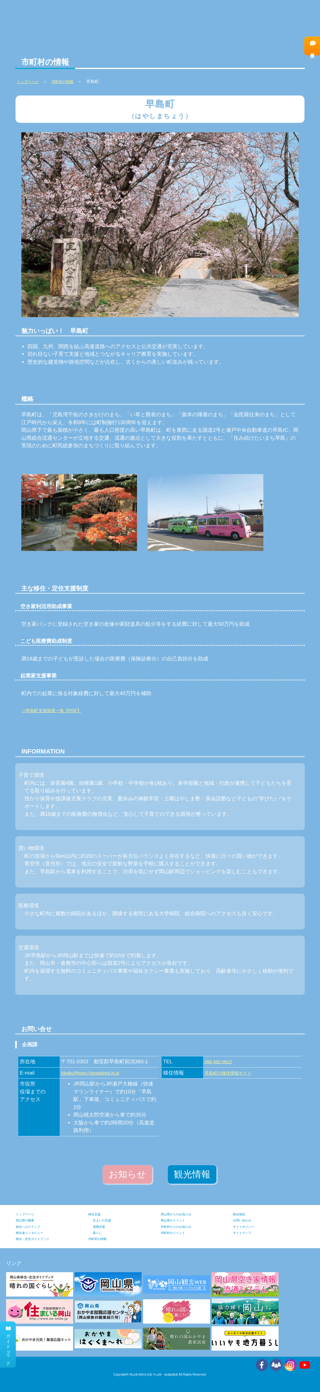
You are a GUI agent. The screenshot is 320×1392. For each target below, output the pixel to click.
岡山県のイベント (178, 1220)
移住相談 (311, 46)
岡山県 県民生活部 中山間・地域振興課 (154, 1374)
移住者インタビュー (287, 18)
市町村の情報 (135, 19)
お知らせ (127, 1174)
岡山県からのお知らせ (182, 1214)
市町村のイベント (178, 1232)
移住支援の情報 (188, 19)
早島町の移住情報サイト (233, 1073)
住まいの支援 (105, 1220)
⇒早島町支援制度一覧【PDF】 (57, 710)
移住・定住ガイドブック (39, 1238)
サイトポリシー (248, 1226)
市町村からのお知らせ (182, 1226)
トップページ (28, 1214)
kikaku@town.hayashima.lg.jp (95, 1073)
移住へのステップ (235, 18)
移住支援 (96, 1214)
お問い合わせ (245, 1220)
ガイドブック (9, 1341)
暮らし (99, 1232)
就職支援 (101, 1226)
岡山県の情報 (83, 19)
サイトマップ (245, 1232)
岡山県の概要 (28, 1220)
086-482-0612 (221, 1062)
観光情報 (192, 1174)
